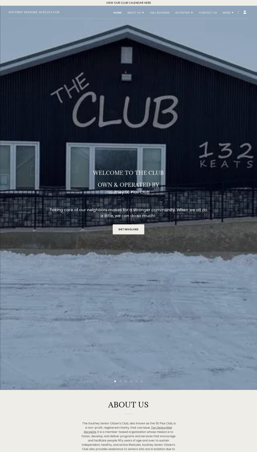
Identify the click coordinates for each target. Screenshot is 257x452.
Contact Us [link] (208, 12)
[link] (34, 12)
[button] (115, 381)
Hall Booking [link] (160, 12)
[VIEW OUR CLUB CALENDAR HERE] (128, 3)
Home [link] (117, 12)
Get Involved (128, 229)
